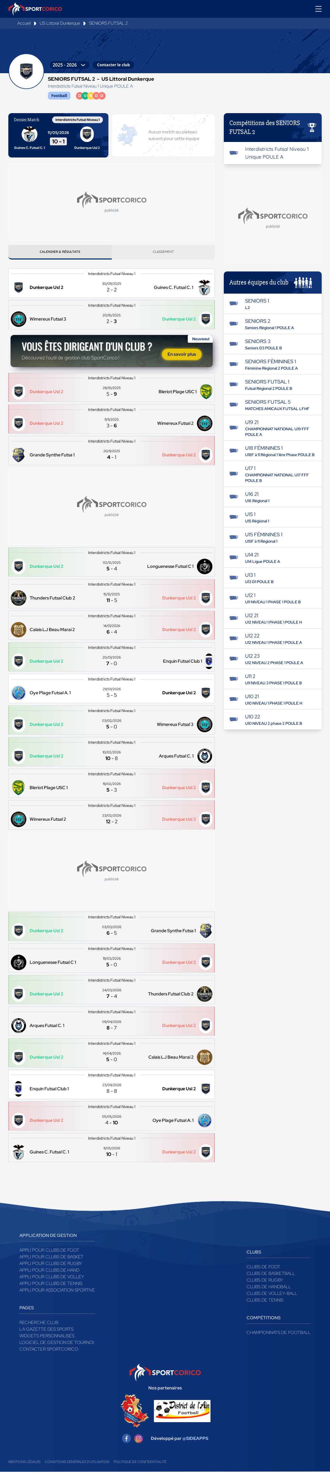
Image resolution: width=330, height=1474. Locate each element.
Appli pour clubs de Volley (51, 1279)
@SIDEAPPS (195, 1440)
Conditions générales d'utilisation (77, 1464)
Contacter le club (113, 64)
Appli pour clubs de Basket (51, 1259)
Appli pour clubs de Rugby (50, 1266)
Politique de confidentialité (140, 1464)
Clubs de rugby (265, 1282)
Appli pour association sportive (57, 1292)
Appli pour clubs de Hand (49, 1272)
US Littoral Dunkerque (60, 23)
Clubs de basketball (271, 1276)
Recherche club (38, 1325)
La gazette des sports (46, 1331)
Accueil (24, 23)
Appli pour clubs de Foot (49, 1252)
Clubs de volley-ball (272, 1295)
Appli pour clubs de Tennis (50, 1286)
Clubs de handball (269, 1289)
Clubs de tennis (265, 1302)
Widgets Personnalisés (46, 1338)
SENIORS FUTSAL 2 (108, 23)
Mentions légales (24, 1464)
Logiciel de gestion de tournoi (56, 1345)
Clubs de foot (263, 1269)
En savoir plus (181, 356)
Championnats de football (279, 1335)
